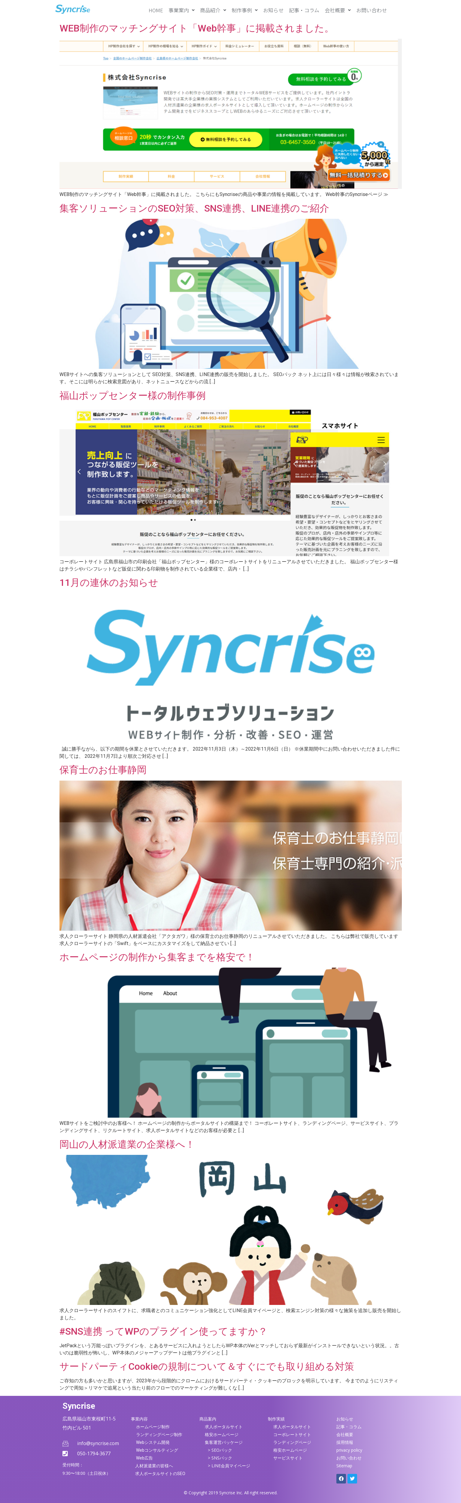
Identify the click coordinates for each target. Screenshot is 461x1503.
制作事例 (245, 10)
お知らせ (273, 10)
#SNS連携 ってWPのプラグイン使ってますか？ (163, 1331)
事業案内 (181, 10)
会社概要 (338, 10)
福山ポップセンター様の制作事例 (132, 395)
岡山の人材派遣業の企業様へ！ (127, 1144)
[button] (181, 10)
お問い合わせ (371, 10)
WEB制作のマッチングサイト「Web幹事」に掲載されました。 (196, 28)
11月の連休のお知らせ (108, 582)
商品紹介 (213, 10)
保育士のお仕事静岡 (103, 770)
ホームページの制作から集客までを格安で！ (157, 957)
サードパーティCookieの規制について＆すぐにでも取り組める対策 (206, 1366)
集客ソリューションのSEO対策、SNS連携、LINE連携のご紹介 (194, 208)
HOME (156, 10)
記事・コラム (304, 10)
